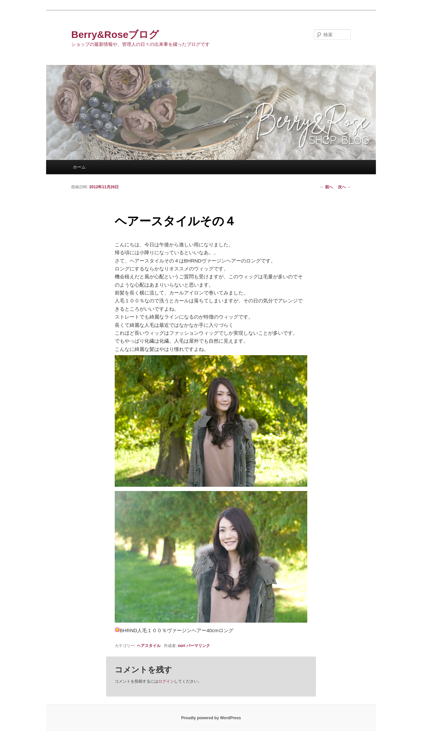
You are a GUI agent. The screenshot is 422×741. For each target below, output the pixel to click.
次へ (344, 187)
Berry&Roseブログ (115, 34)
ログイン (166, 681)
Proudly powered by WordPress (211, 718)
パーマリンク (198, 645)
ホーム (79, 167)
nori (181, 645)
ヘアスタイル (149, 645)
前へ (326, 187)
